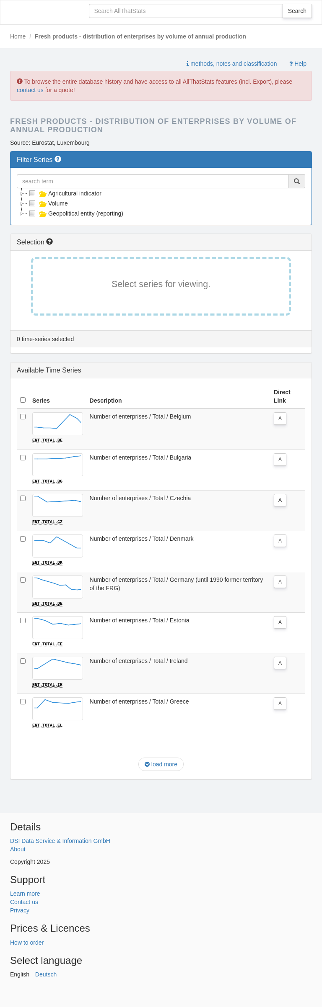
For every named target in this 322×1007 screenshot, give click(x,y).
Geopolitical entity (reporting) (75, 213)
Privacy (19, 909)
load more (161, 763)
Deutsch (46, 973)
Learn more (25, 892)
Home (18, 36)
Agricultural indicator (64, 193)
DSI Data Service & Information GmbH (60, 840)
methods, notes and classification (232, 63)
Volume (47, 203)
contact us (30, 90)
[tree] (161, 203)
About (18, 848)
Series (41, 400)
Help (297, 63)
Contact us (24, 901)
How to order (27, 941)
